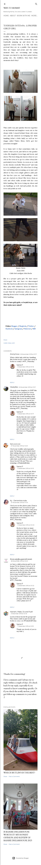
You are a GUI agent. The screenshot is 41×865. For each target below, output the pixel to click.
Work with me (23, 16)
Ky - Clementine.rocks (18, 501)
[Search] (36, 3)
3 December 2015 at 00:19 (25, 468)
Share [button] (5, 340)
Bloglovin (22, 326)
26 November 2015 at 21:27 (27, 387)
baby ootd (11, 343)
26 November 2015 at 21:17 (28, 354)
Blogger (14, 326)
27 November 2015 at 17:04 (19, 502)
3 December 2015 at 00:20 (25, 525)
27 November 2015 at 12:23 (19, 446)
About (13, 16)
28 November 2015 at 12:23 (19, 561)
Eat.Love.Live (15, 444)
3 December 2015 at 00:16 (25, 367)
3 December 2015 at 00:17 (25, 414)
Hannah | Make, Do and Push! (21, 612)
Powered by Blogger (20, 858)
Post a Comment (14, 776)
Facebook (9, 329)
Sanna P (20, 365)
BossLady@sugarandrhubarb (21, 559)
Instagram (18, 329)
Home (6, 16)
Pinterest (27, 329)
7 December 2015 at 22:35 (25, 626)
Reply (12, 382)
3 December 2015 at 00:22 (25, 585)
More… (34, 16)
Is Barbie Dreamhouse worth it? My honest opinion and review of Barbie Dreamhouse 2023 (17, 836)
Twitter (31, 326)
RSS (34, 329)
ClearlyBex (14, 387)
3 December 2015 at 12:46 (19, 613)
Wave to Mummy (11, 8)
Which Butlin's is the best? (19, 772)
